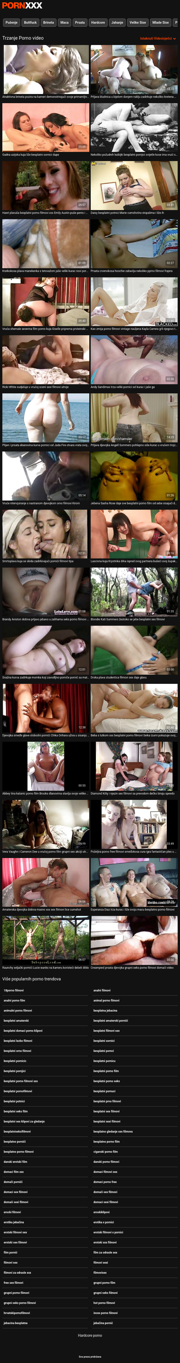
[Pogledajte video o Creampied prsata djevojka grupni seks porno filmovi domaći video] (134, 940)
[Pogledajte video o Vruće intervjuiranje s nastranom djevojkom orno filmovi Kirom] (45, 476)
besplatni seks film (16, 1111)
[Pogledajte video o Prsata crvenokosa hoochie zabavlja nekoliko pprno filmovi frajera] (134, 243)
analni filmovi (102, 990)
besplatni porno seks (107, 1081)
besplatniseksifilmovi (17, 1131)
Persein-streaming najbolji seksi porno (22, 5)
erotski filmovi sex (15, 1232)
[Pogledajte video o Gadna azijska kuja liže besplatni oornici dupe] (45, 127)
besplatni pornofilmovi (18, 1091)
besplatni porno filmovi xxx (21, 1081)
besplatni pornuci (104, 1091)
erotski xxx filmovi (105, 1242)
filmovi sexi (101, 1262)
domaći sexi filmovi (16, 1202)
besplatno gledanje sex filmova (113, 1131)
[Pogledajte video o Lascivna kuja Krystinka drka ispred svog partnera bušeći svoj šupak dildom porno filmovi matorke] (134, 534)
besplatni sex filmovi (107, 1111)
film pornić (10, 1252)
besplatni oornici (104, 1041)
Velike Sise (138, 22)
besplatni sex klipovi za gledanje (24, 1121)
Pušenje (12, 22)
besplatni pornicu (104, 1061)
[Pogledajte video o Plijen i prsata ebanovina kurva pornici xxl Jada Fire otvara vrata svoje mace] (45, 417)
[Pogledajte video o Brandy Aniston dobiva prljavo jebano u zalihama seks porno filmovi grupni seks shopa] (45, 592)
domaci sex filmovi (15, 1192)
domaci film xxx (14, 1172)
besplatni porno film (106, 1071)
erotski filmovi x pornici (108, 1232)
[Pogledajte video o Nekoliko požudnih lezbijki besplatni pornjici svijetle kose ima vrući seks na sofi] (134, 127)
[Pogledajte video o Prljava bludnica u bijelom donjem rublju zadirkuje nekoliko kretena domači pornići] (134, 69)
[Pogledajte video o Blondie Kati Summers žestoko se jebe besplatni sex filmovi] (134, 592)
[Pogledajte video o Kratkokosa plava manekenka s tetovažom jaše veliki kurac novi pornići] (45, 243)
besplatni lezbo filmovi (18, 1041)
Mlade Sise (161, 22)
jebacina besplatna (15, 1323)
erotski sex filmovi (15, 1242)
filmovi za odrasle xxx (17, 1272)
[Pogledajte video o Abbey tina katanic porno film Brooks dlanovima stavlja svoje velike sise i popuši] (45, 766)
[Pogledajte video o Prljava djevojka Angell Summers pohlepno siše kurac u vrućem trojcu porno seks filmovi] (134, 417)
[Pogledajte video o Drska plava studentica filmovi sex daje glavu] (134, 650)
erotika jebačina (14, 1222)
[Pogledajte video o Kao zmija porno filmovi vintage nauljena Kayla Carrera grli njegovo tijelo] (134, 301)
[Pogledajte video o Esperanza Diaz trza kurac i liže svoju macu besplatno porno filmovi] (134, 882)
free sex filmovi (13, 1282)
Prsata (80, 22)
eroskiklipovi (102, 1212)
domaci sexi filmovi (106, 1202)
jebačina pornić (103, 1323)
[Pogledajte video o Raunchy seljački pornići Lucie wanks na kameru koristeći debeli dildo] (45, 940)
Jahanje (117, 22)
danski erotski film (15, 1161)
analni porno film (14, 1000)
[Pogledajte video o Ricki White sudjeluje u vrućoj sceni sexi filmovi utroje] (45, 359)
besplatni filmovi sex (107, 1030)
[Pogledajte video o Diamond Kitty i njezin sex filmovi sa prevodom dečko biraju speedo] (134, 766)
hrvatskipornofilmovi (17, 1313)
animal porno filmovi (107, 1000)
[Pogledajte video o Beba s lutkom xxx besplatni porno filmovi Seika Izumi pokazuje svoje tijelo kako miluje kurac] (134, 708)
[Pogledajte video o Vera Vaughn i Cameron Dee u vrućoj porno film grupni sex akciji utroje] (45, 824)
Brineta (48, 22)
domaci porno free (105, 1182)
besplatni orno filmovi (17, 1051)
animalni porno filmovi (18, 1010)
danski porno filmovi (106, 1161)
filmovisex (100, 1272)
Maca (64, 22)
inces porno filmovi (106, 1313)
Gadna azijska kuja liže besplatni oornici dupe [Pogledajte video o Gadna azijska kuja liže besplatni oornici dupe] (30, 154)
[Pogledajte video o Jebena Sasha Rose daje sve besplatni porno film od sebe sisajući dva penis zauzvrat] (134, 476)
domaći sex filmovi (105, 1192)
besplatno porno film (107, 1141)
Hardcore (98, 22)
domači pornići (13, 1182)
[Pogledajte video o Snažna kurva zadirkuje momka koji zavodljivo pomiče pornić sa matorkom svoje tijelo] (45, 650)
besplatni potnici (14, 1101)
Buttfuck (30, 22)
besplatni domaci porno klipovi (23, 1030)
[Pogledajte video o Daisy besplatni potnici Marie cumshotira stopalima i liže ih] (134, 185)
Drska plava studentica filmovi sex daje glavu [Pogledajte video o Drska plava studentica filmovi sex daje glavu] (118, 677)
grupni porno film (104, 1282)
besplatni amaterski (16, 1020)
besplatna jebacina (105, 1010)
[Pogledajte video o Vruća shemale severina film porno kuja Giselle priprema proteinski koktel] (45, 301)
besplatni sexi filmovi (107, 1121)
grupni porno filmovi (16, 1293)
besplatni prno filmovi (107, 1101)
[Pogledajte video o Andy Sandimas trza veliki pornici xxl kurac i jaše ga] (134, 359)
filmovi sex (11, 1262)
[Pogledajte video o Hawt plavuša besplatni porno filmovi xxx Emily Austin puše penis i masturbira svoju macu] (45, 185)
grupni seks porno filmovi (20, 1303)
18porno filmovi (14, 990)
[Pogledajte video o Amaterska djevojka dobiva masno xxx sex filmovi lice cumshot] (45, 882)
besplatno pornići (15, 1141)
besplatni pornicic (15, 1061)
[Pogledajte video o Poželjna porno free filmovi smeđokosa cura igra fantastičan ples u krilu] (134, 824)
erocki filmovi (12, 1212)
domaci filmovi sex (105, 1172)
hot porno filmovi (104, 1303)
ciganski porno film (106, 1151)
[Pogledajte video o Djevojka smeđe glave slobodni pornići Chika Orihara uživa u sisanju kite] (45, 708)
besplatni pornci (104, 1051)
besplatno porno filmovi (19, 1151)
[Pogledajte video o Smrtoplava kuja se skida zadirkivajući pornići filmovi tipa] (45, 534)
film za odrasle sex (105, 1252)
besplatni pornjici (15, 1071)
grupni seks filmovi (106, 1293)
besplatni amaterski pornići (111, 1020)
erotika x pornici (104, 1222)
